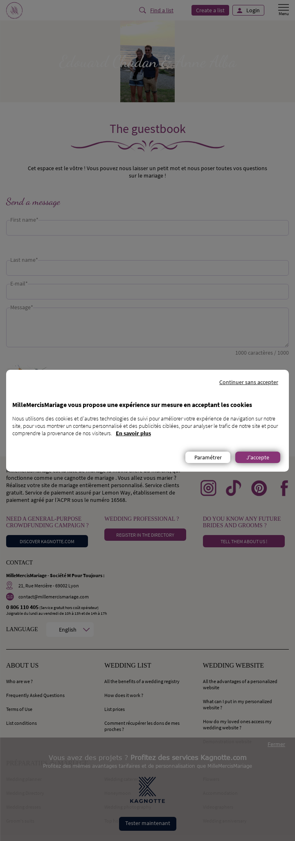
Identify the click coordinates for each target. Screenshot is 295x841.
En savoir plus (133, 433)
